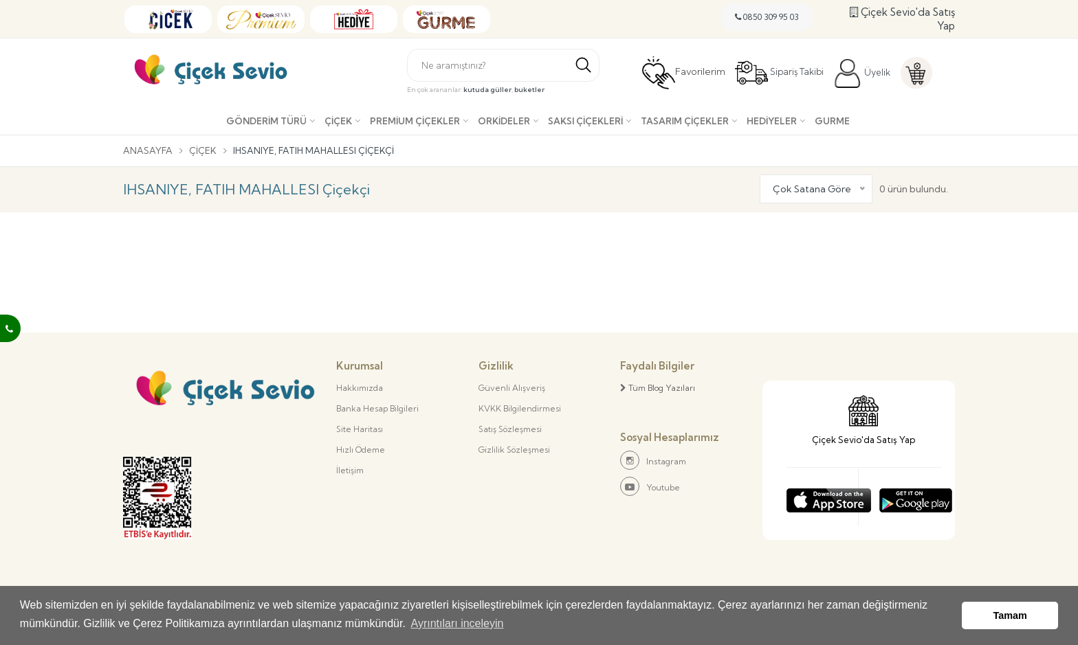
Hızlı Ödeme (360, 449)
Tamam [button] (1010, 615)
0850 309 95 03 (767, 17)
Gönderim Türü (266, 120)
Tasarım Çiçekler (685, 120)
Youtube (650, 486)
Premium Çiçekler (415, 120)
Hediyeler (772, 120)
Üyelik (861, 73)
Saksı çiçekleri (585, 120)
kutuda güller (487, 89)
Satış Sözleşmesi (510, 429)
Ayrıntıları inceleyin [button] (457, 623)
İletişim (350, 470)
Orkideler (504, 120)
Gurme (832, 120)
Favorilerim (683, 72)
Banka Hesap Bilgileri (377, 408)
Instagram (653, 460)
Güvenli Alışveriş (511, 388)
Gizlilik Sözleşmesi (514, 449)
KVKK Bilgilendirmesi (519, 408)
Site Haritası (359, 429)
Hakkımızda (359, 388)
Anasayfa (148, 150)
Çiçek (338, 120)
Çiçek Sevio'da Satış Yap (902, 18)
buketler (529, 89)
